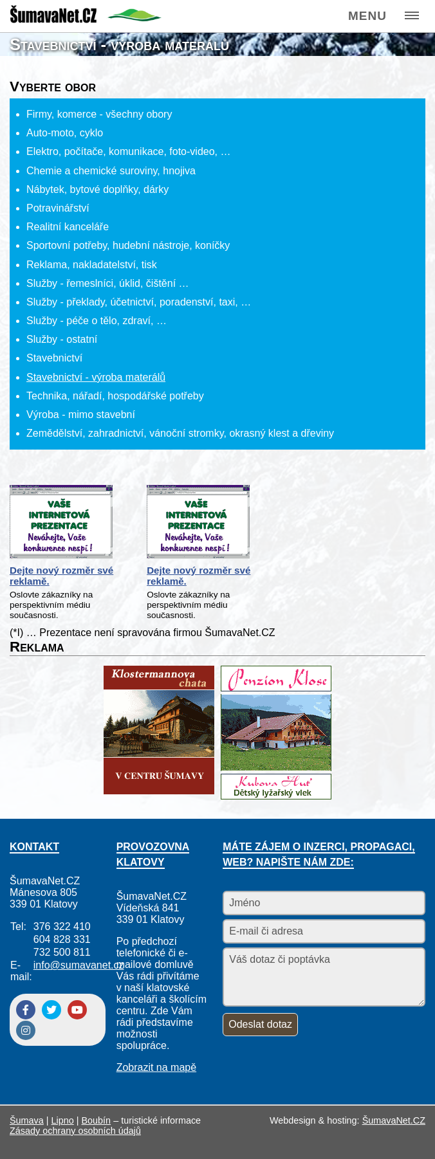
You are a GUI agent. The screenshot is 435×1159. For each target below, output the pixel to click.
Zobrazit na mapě (156, 1067)
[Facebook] (25, 1009)
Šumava (27, 1120)
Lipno (62, 1120)
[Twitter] (51, 1009)
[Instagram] (25, 1030)
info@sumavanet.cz (78, 965)
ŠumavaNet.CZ (393, 1120)
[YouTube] (77, 1009)
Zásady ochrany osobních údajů (75, 1131)
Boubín (96, 1120)
